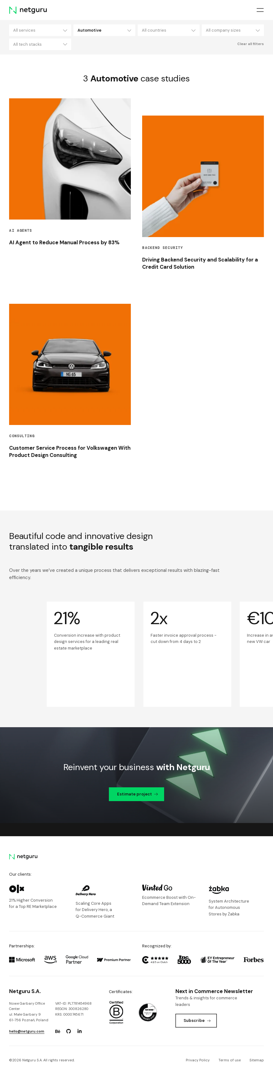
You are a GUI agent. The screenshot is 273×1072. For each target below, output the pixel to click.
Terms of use (229, 1060)
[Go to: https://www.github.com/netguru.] (68, 1031)
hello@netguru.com (26, 1031)
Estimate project (137, 794)
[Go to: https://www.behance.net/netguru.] (58, 1031)
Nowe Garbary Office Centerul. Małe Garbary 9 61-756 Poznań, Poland (28, 1011)
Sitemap (256, 1060)
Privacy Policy (198, 1060)
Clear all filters (250, 44)
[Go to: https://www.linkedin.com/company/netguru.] (79, 1031)
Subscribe (197, 1020)
